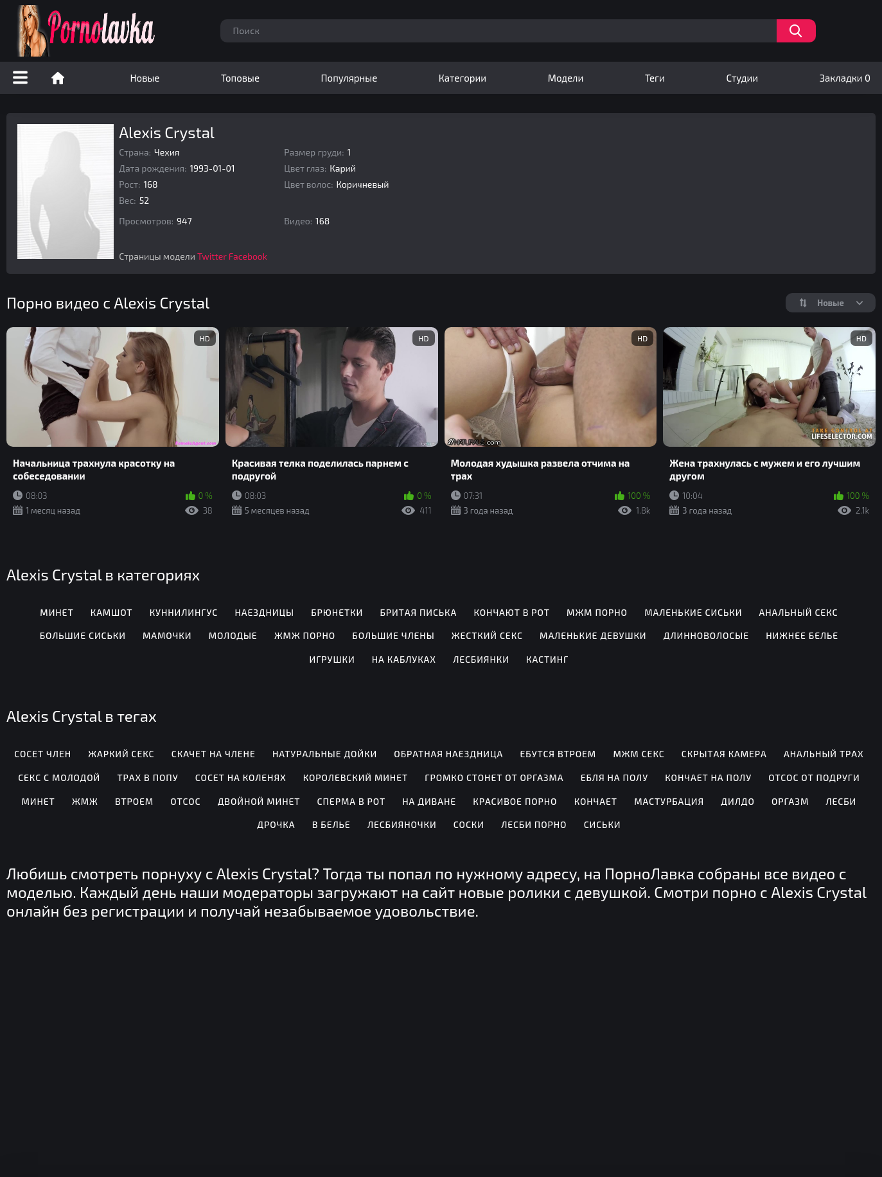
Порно (58, 78)
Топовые (240, 78)
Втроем (134, 801)
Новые (145, 78)
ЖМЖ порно (304, 635)
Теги (655, 78)
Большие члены (393, 635)
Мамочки (167, 635)
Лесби (840, 801)
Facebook (248, 256)
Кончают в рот (511, 612)
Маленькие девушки (593, 635)
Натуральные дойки (324, 753)
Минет (56, 612)
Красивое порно (515, 801)
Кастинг (547, 659)
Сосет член (42, 753)
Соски (469, 824)
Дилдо (737, 801)
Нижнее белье (802, 635)
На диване (429, 801)
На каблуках (404, 659)
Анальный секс (798, 612)
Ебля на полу (614, 777)
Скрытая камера (724, 753)
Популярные (349, 78)
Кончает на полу (708, 777)
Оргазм (790, 801)
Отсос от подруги (814, 777)
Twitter (212, 256)
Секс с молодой (59, 777)
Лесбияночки (402, 824)
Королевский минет (355, 777)
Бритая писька (418, 612)
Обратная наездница (448, 753)
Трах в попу (147, 777)
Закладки (845, 78)
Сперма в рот (351, 801)
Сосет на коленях (241, 777)
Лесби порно (534, 824)
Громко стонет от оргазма (494, 777)
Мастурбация (669, 801)
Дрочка (276, 824)
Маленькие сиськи (693, 612)
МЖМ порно (597, 612)
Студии (742, 78)
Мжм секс (638, 753)
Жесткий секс (487, 635)
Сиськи (602, 824)
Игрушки (332, 659)
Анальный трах (824, 753)
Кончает (595, 801)
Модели (566, 78)
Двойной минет (259, 801)
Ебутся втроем (558, 753)
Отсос (185, 801)
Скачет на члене (214, 753)
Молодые (233, 635)
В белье (331, 824)
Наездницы (264, 612)
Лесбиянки (481, 659)
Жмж (85, 801)
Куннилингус (184, 612)
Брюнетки (337, 612)
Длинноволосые (706, 635)
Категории (462, 78)
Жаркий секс (121, 753)
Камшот (112, 612)
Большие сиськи (83, 635)
